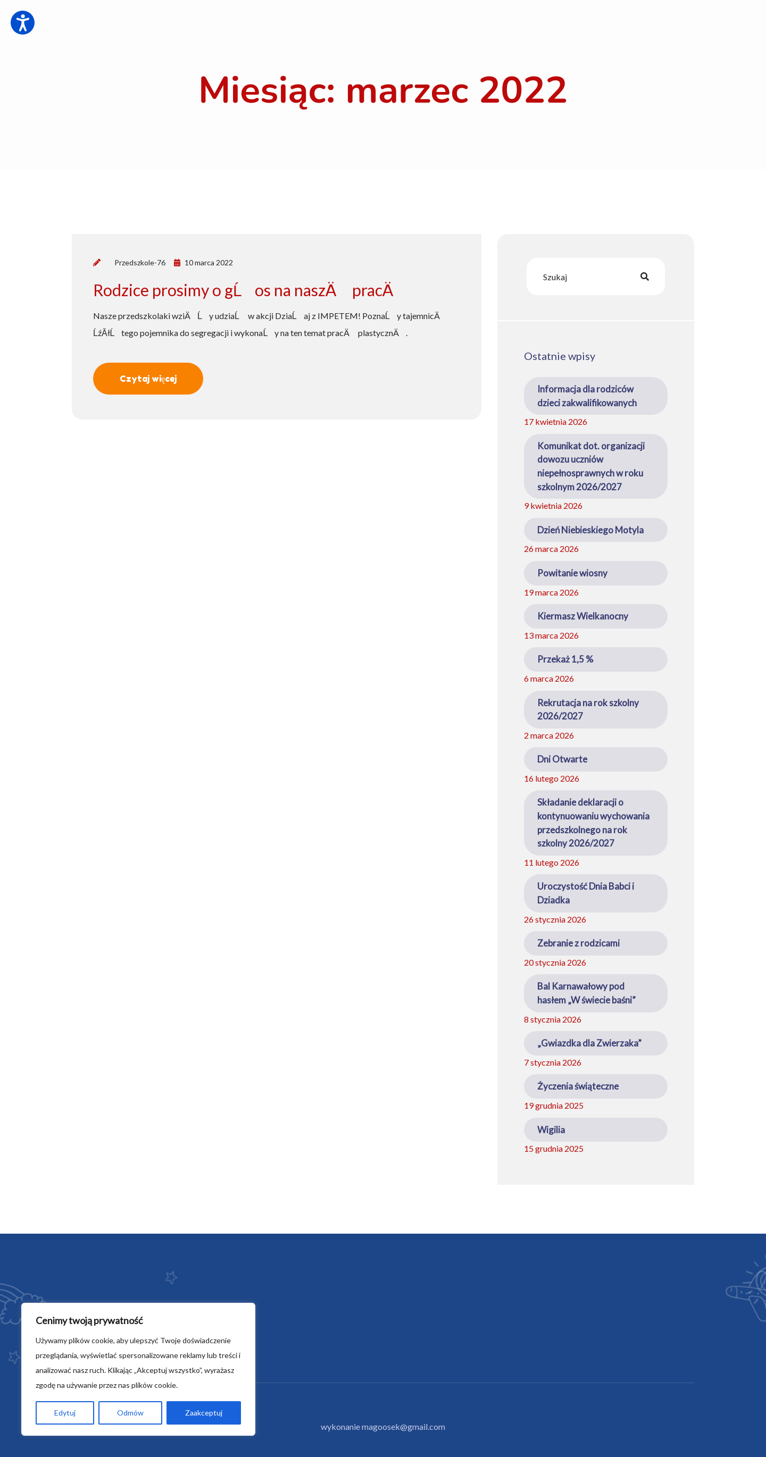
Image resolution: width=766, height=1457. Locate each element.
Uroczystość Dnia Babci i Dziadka (585, 893)
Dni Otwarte (562, 759)
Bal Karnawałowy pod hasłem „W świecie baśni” (586, 993)
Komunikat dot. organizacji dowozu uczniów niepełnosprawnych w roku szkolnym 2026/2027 (591, 466)
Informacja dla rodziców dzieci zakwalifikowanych (587, 395)
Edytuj (65, 1412)
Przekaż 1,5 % (565, 659)
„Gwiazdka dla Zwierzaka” (589, 1043)
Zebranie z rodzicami (578, 943)
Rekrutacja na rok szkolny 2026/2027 (588, 709)
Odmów (130, 1412)
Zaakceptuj (203, 1412)
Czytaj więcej (148, 378)
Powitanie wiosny (572, 573)
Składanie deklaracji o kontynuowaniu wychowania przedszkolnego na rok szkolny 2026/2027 (593, 823)
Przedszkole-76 (139, 262)
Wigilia (551, 1129)
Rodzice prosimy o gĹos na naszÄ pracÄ (249, 289)
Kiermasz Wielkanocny (582, 616)
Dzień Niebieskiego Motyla (590, 529)
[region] (138, 1369)
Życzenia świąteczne (578, 1086)
